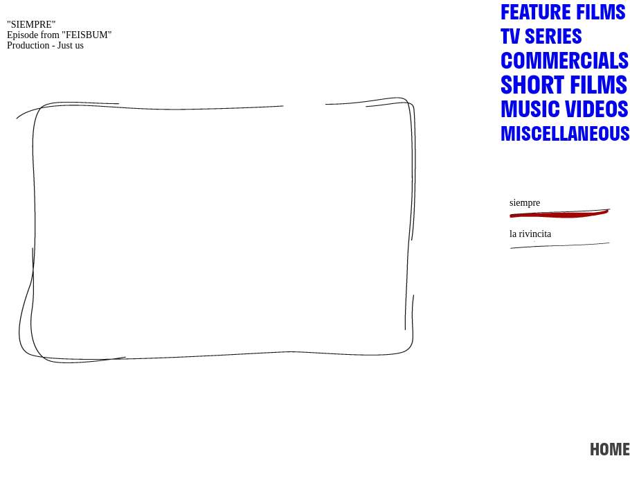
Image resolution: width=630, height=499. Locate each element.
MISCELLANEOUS (565, 137)
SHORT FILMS (564, 90)
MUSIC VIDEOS (565, 113)
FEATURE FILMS (563, 16)
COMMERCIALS (565, 64)
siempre (525, 203)
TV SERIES (541, 40)
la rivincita (530, 234)
